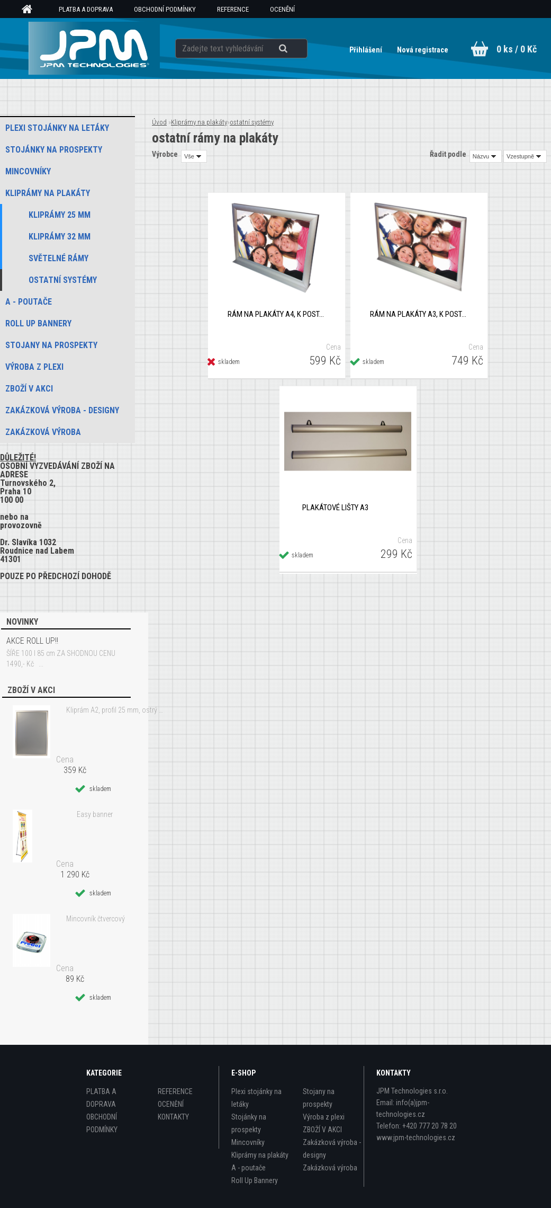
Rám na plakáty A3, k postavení (419, 314)
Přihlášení (366, 50)
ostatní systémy (252, 122)
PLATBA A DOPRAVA (86, 9)
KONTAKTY (173, 1117)
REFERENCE (233, 9)
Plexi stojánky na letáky (256, 1097)
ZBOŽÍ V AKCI (322, 1129)
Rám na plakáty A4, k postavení (277, 314)
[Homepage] (31, 9)
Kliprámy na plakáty (199, 122)
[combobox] (485, 156)
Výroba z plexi (324, 1117)
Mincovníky (248, 1142)
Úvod (159, 122)
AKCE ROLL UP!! (32, 641)
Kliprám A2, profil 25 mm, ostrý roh (115, 710)
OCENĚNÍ (282, 9)
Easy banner (95, 814)
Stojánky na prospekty (248, 1123)
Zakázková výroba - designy (332, 1148)
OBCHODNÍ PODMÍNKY (165, 9)
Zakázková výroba (330, 1167)
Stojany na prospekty (319, 1097)
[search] (296, 49)
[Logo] (94, 48)
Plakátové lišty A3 (335, 507)
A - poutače (248, 1167)
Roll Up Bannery (254, 1180)
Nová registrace (422, 50)
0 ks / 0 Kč (516, 49)
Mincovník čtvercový (95, 918)
